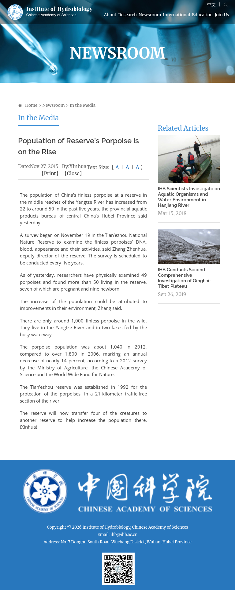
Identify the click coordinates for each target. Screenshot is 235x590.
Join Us (221, 14)
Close (73, 173)
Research (127, 14)
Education (202, 14)
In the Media (83, 105)
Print (50, 173)
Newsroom (150, 14)
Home (31, 105)
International (176, 14)
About (110, 14)
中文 (211, 4)
